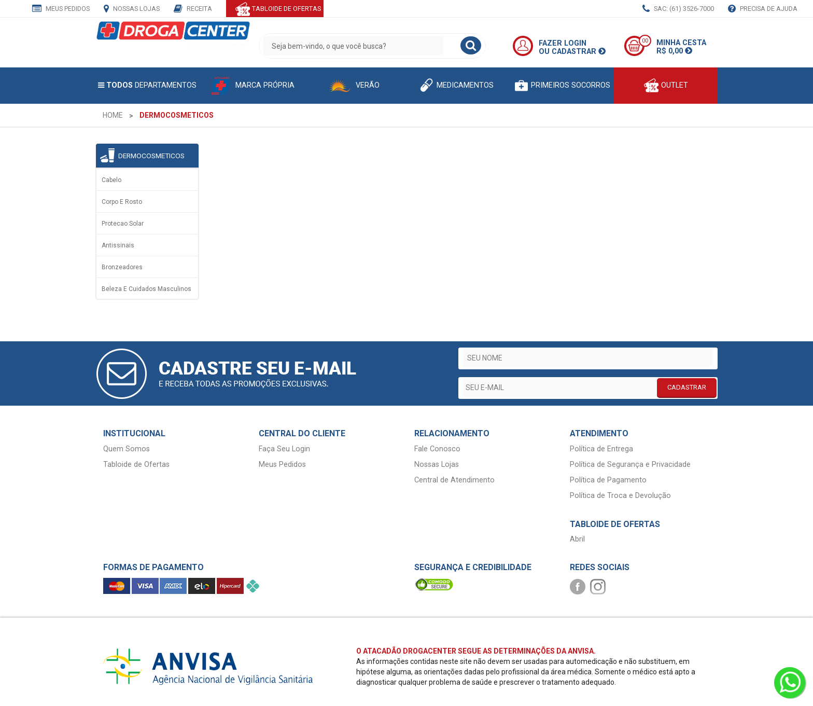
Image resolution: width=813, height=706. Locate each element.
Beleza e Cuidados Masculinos (146, 289)
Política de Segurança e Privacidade (630, 464)
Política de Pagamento (608, 480)
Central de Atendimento (454, 480)
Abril (577, 539)
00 (645, 40)
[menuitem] (113, 115)
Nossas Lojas (132, 9)
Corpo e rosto (122, 201)
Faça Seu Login (284, 449)
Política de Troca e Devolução (620, 495)
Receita (193, 9)
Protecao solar (123, 223)
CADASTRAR (686, 387)
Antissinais (118, 245)
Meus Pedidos (61, 9)
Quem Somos (126, 449)
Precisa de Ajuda (762, 9)
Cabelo (111, 180)
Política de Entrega (601, 449)
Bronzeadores (122, 267)
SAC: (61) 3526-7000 (678, 9)
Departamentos (147, 85)
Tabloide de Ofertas (136, 464)
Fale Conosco (437, 449)
